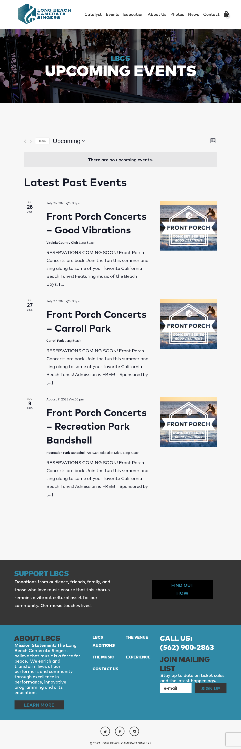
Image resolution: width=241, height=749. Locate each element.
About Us (157, 14)
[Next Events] (30, 141)
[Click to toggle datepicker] (69, 141)
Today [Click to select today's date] (42, 140)
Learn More (39, 705)
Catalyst (93, 14)
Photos (177, 14)
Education (133, 14)
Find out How (182, 589)
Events (112, 14)
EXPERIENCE (138, 657)
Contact (211, 14)
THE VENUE (137, 637)
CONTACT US (105, 668)
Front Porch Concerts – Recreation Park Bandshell (96, 426)
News (193, 14)
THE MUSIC (103, 657)
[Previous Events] (25, 141)
